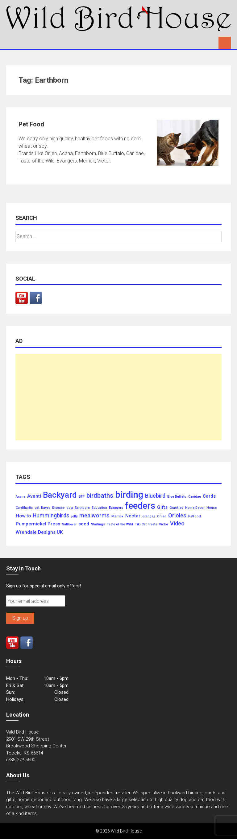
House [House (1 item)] (211, 508)
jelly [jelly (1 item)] (74, 516)
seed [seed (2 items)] (83, 524)
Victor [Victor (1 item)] (163, 524)
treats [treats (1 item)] (152, 524)
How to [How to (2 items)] (23, 516)
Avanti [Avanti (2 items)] (34, 496)
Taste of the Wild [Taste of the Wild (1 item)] (120, 524)
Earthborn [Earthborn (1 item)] (82, 508)
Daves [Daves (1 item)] (45, 508)
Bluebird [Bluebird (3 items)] (155, 496)
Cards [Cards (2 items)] (209, 496)
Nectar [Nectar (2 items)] (132, 516)
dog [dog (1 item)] (69, 508)
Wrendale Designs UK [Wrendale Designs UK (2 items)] (39, 532)
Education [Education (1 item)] (99, 508)
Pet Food (31, 124)
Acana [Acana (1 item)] (20, 497)
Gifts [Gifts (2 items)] (162, 507)
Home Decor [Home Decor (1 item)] (195, 508)
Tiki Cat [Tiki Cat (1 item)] (141, 524)
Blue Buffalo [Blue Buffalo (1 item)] (176, 497)
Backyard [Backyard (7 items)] (60, 495)
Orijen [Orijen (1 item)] (161, 516)
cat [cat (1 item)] (37, 508)
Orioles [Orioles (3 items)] (177, 515)
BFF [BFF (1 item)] (82, 497)
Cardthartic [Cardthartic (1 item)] (24, 508)
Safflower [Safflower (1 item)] (69, 524)
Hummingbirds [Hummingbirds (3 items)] (51, 515)
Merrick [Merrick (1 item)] (117, 516)
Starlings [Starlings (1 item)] (98, 524)
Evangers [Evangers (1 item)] (116, 508)
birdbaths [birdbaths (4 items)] (99, 495)
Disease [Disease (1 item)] (58, 508)
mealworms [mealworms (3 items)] (94, 515)
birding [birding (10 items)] (129, 495)
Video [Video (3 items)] (177, 523)
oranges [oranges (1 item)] (148, 516)
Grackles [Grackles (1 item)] (176, 508)
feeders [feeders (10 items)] (140, 506)
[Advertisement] (118, 397)
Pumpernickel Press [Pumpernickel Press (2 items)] (38, 524)
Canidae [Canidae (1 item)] (194, 497)
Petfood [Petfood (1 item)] (194, 516)
